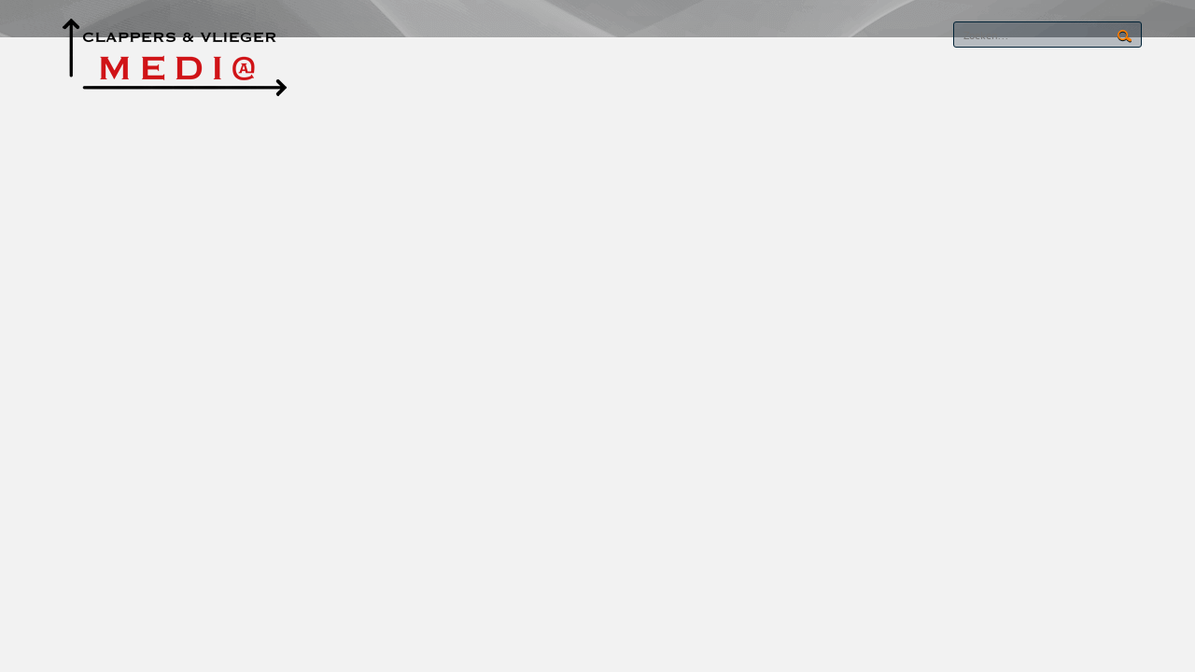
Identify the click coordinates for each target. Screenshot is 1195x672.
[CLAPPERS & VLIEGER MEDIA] (173, 55)
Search (1124, 36)
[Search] (1047, 34)
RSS (877, 35)
